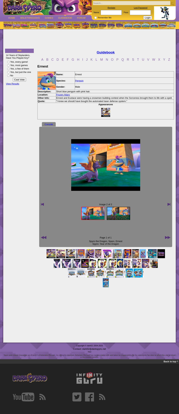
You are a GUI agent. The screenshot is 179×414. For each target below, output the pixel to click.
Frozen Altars (63, 94)
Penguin (79, 80)
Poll (19, 51)
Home (11, 18)
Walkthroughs (30, 18)
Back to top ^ (171, 361)
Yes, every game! (19, 62)
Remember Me (104, 18)
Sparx (111, 241)
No (11, 75)
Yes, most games (19, 65)
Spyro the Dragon (98, 241)
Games (49, 18)
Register (111, 8)
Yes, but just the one (20, 72)
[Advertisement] (89, 39)
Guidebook (65, 18)
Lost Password (140, 8)
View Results (12, 83)
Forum (81, 18)
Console (49, 124)
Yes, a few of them (19, 68)
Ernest (119, 241)
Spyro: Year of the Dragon (105, 244)
